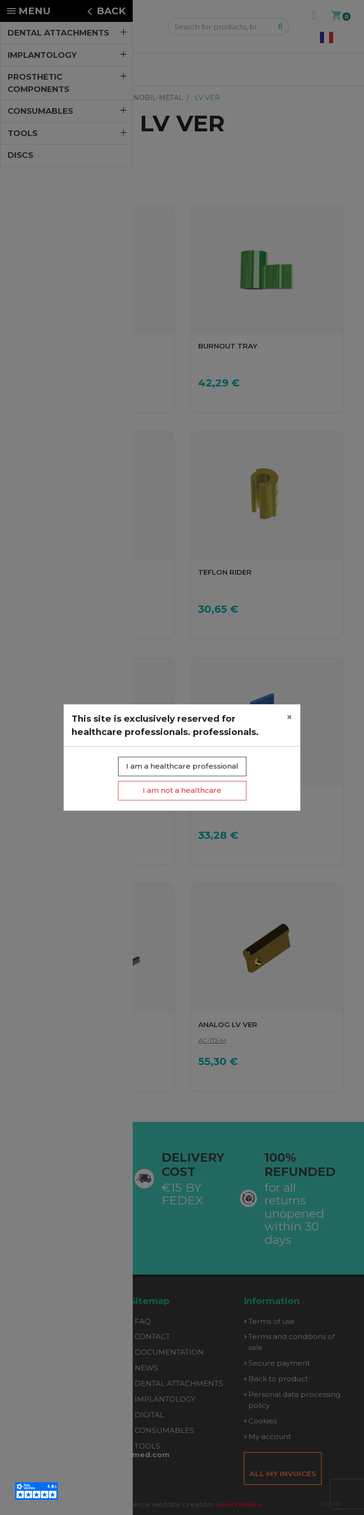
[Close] (289, 717)
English (330, 1503)
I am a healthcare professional (182, 766)
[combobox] (330, 1504)
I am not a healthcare (182, 790)
